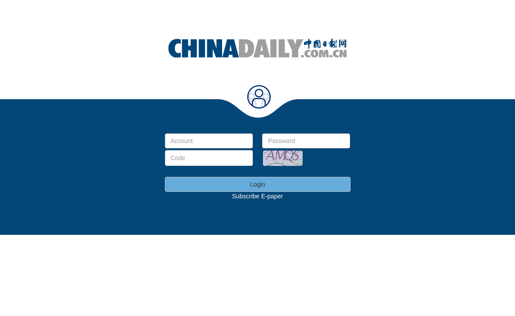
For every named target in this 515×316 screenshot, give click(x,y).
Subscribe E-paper (257, 196)
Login (257, 184)
